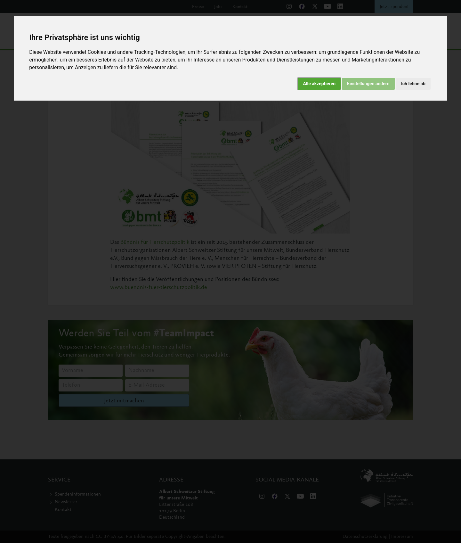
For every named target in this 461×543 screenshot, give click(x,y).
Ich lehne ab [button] (413, 83)
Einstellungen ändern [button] (368, 83)
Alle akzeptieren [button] (319, 83)
